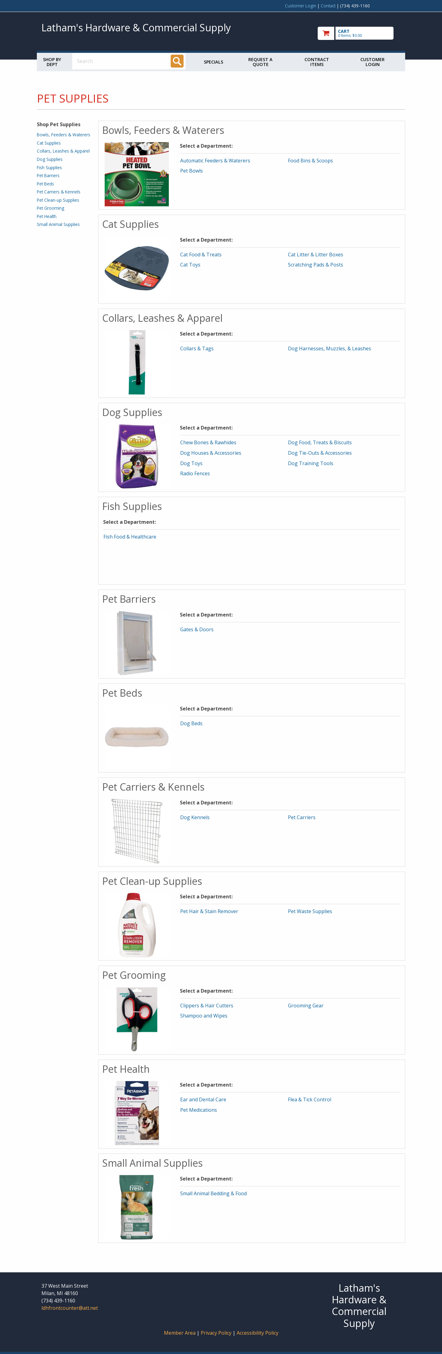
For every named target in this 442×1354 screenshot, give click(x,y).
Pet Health (46, 216)
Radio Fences (195, 473)
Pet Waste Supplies (310, 911)
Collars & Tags (197, 348)
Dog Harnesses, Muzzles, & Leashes (329, 348)
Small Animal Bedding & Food (213, 1193)
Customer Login (300, 6)
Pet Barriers (48, 175)
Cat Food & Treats (201, 254)
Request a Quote (260, 61)
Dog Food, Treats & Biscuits (320, 442)
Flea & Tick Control (309, 1099)
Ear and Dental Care (203, 1099)
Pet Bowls (191, 170)
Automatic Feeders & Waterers (215, 160)
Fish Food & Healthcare (129, 536)
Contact (328, 6)
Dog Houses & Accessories (210, 452)
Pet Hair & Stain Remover (209, 911)
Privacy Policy (217, 1332)
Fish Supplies (49, 167)
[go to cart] (359, 33)
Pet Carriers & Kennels (58, 192)
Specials (213, 62)
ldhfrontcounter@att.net (69, 1308)
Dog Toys (191, 463)
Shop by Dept (52, 61)
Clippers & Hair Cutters (206, 1005)
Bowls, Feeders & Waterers (63, 135)
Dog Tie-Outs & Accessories (320, 452)
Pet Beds (45, 184)
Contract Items (316, 61)
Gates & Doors (197, 629)
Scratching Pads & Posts (315, 264)
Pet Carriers (302, 817)
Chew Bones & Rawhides (208, 442)
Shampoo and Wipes (203, 1015)
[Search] (177, 61)
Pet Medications (198, 1110)
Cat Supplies (49, 143)
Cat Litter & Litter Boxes (315, 254)
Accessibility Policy (257, 1332)
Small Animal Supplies (58, 224)
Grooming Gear (306, 1005)
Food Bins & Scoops (310, 160)
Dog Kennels (195, 817)
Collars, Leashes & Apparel (63, 151)
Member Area (180, 1332)
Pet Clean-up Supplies (58, 200)
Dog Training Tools (310, 463)
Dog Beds (191, 723)
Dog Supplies (50, 159)
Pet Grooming (50, 208)
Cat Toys (190, 264)
